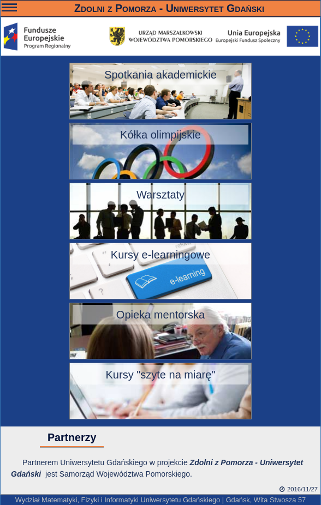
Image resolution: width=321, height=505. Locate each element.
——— (9, 9)
